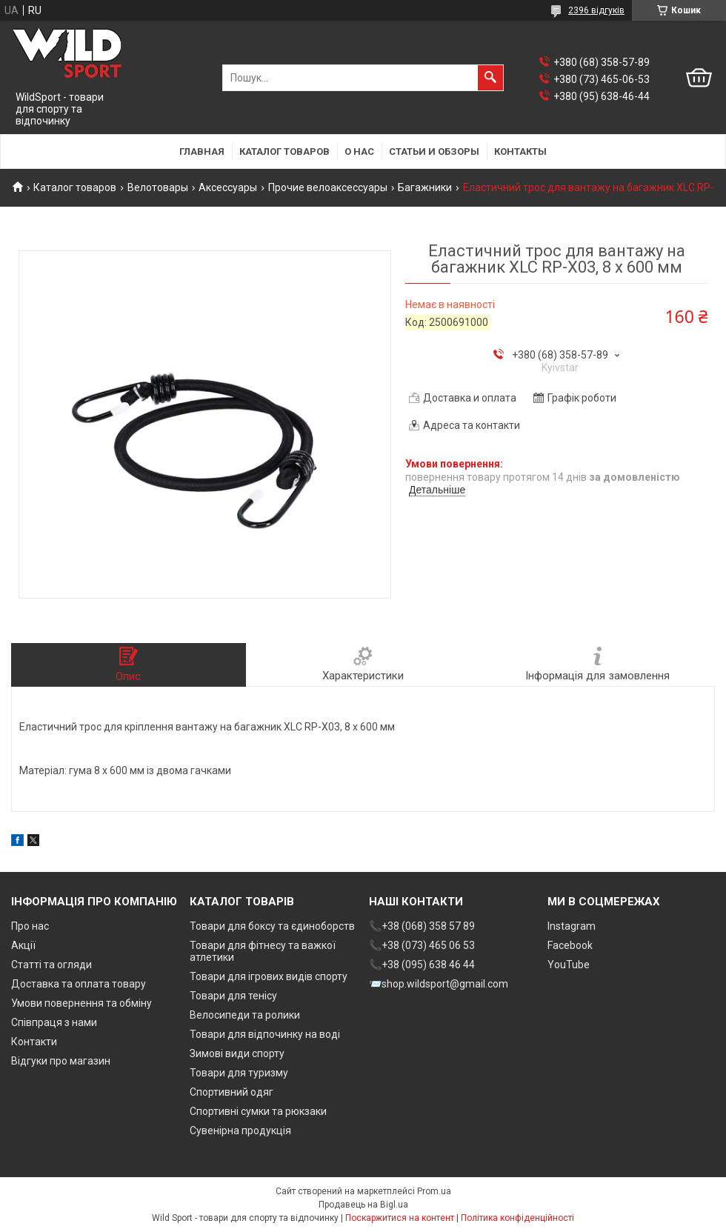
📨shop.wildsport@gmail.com (438, 984)
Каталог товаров (284, 151)
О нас (359, 151)
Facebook (570, 945)
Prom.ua (434, 1191)
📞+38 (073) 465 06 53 (422, 945)
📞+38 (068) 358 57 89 (422, 926)
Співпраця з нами (54, 1022)
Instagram (571, 926)
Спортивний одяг (231, 1092)
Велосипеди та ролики (245, 1015)
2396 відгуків (596, 10)
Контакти (34, 1042)
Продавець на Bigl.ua (363, 1204)
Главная (201, 151)
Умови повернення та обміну (81, 1003)
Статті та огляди (51, 964)
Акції (23, 945)
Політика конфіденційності (517, 1218)
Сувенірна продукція (240, 1130)
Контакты (520, 151)
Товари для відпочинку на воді (265, 1034)
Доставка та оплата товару (78, 984)
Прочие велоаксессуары (327, 187)
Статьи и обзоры (434, 151)
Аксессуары (228, 187)
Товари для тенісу (233, 996)
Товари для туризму (239, 1073)
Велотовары (157, 187)
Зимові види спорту (237, 1053)
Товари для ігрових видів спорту (268, 976)
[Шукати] (490, 77)
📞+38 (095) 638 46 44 (422, 964)
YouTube (568, 964)
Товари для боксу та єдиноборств (272, 926)
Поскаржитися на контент (399, 1218)
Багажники (425, 187)
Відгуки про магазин (60, 1061)
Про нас (30, 926)
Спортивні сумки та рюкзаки (258, 1111)
